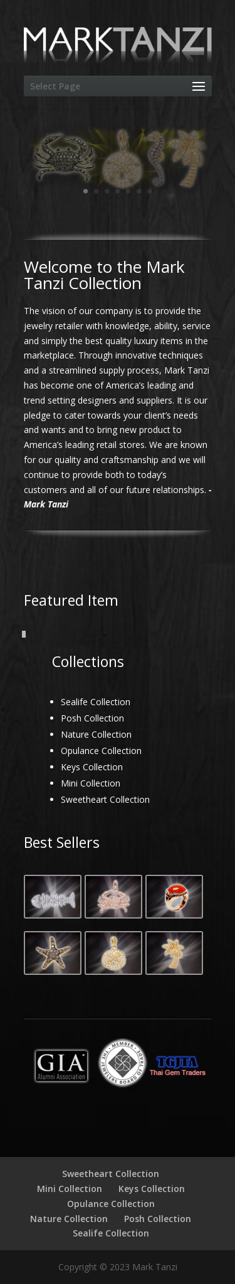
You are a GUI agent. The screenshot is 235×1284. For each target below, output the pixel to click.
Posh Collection (92, 718)
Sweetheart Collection (105, 799)
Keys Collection (92, 767)
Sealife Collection (95, 702)
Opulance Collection (101, 751)
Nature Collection (96, 734)
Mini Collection (90, 783)
